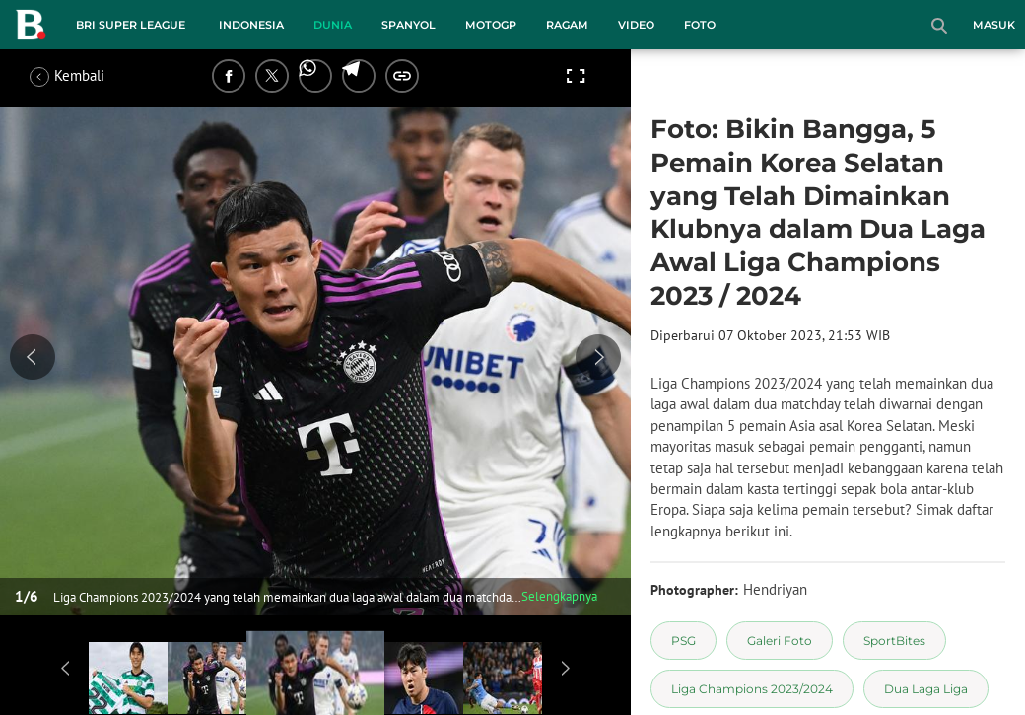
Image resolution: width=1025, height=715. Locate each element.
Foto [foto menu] (700, 25)
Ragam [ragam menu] (567, 25)
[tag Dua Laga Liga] (926, 689)
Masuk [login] (994, 25)
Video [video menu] (636, 25)
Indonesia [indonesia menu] (251, 25)
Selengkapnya (559, 596)
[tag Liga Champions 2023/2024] (752, 689)
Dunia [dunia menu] (332, 25)
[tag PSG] (683, 640)
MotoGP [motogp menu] (490, 25)
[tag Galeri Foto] (779, 640)
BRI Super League (130, 25)
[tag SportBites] (894, 640)
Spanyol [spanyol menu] (408, 25)
